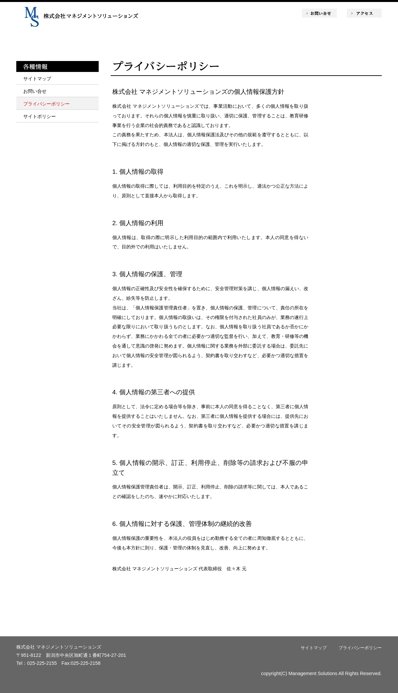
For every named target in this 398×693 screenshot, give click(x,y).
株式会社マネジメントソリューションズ (81, 17)
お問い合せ (319, 13)
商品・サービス (171, 39)
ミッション (109, 39)
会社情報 (291, 39)
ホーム (47, 39)
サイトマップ (37, 78)
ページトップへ (360, 622)
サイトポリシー (39, 116)
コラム (232, 39)
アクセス (364, 13)
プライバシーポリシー (46, 103)
